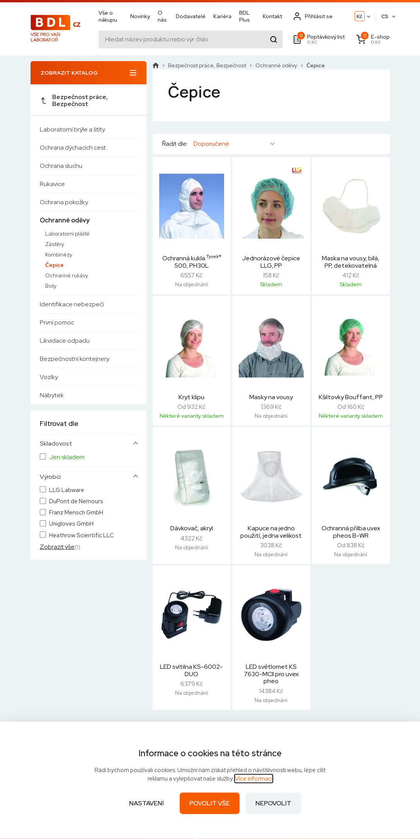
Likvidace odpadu (65, 341)
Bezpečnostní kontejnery (74, 359)
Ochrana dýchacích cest (73, 148)
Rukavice (52, 184)
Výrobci (50, 476)
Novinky (140, 16)
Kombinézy (58, 254)
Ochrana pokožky (64, 202)
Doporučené (211, 144)
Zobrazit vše (57, 547)
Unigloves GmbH (71, 524)
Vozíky (49, 377)
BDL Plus (244, 16)
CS (384, 16)
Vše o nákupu (108, 16)
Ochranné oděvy (65, 220)
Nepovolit (273, 803)
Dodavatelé (191, 16)
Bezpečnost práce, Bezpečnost (74, 100)
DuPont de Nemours (76, 501)
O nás (162, 16)
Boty (50, 285)
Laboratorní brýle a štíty (72, 129)
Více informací (253, 779)
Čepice (54, 264)
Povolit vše (209, 803)
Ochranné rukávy (66, 275)
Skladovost (56, 443)
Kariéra (222, 16)
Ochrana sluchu (61, 166)
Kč (359, 16)
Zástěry (54, 244)
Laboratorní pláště (67, 233)
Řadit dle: (175, 143)
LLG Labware (66, 490)
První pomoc (57, 322)
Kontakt (272, 16)
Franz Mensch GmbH (76, 512)
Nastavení (146, 803)
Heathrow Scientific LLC (81, 535)
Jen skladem (67, 457)
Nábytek (52, 395)
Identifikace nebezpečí (72, 304)
